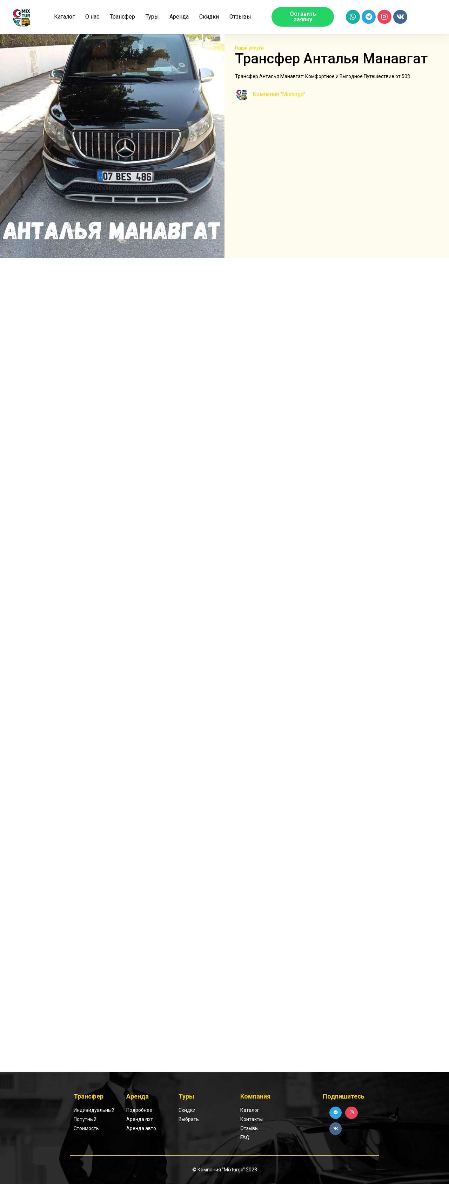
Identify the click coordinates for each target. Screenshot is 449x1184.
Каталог (64, 16)
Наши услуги (249, 47)
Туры (152, 16)
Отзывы (240, 16)
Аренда (179, 16)
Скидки (209, 16)
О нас (92, 16)
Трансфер (122, 16)
